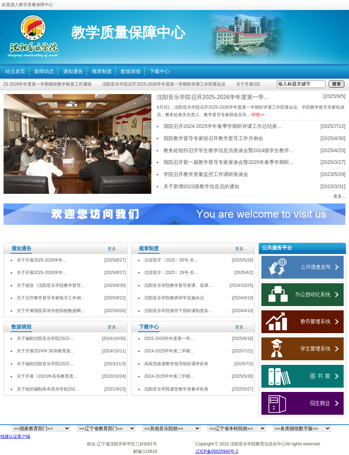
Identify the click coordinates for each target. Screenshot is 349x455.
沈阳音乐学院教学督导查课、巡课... (178, 285)
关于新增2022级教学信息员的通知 (201, 186)
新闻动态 (44, 71)
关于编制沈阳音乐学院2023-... (45, 338)
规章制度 (102, 71)
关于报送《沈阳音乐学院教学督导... (50, 285)
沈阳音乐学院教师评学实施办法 (174, 297)
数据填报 (131, 71)
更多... (339, 196)
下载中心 (160, 71)
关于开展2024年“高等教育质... (45, 350)
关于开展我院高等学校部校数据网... (50, 310)
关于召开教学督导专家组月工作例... (50, 297)
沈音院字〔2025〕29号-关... (171, 272)
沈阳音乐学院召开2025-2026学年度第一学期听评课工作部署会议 (164, 84)
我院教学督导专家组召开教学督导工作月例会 (213, 138)
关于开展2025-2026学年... (41, 260)
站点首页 (15, 71)
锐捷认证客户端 (15, 436)
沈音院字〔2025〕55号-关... (171, 260)
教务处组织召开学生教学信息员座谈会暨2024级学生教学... (228, 150)
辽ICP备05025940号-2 (217, 451)
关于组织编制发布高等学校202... (48, 389)
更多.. (113, 248)
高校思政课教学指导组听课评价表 (176, 363)
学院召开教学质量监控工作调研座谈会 (205, 174)
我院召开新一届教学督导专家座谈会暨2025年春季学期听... (228, 162)
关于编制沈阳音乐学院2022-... (45, 363)
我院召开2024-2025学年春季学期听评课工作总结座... (222, 126)
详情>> (258, 114)
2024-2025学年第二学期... (169, 350)
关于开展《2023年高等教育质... (47, 376)
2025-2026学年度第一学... (169, 338)
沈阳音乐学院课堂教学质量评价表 (176, 389)
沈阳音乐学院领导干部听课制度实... (178, 310)
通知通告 (73, 71)
